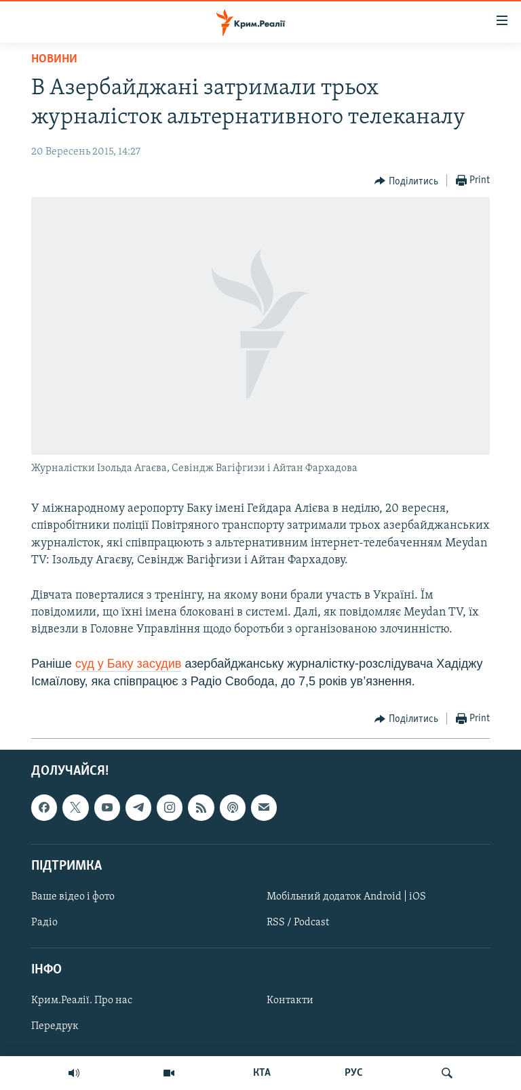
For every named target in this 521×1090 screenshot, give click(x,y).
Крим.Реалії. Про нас (81, 1000)
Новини (54, 59)
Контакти (290, 1000)
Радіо (44, 922)
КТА (262, 1073)
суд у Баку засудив (128, 663)
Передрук (55, 1026)
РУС (354, 1073)
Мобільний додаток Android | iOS (346, 896)
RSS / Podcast (298, 922)
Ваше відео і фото (73, 896)
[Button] (406, 181)
